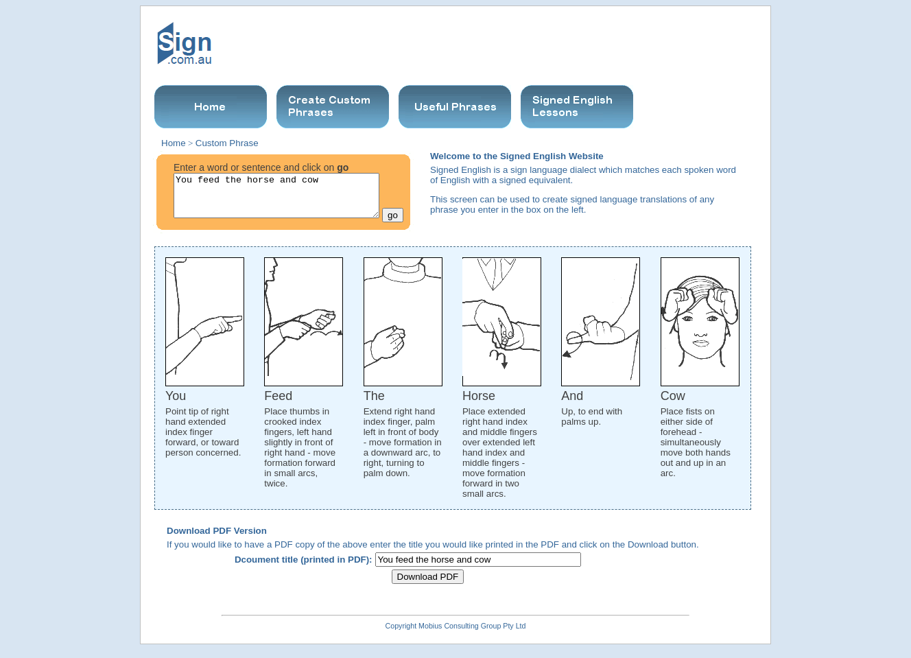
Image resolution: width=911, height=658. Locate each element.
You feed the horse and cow (276, 199)
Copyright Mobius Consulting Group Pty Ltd (456, 634)
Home (173, 143)
